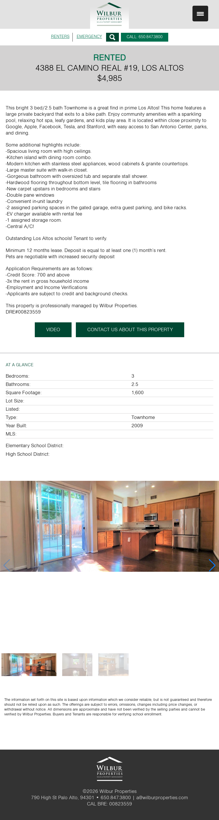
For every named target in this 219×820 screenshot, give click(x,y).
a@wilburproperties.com (162, 797)
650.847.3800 (116, 797)
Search (112, 37)
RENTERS (60, 36)
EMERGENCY (89, 36)
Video (53, 329)
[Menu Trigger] (200, 13)
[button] (212, 565)
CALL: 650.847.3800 (145, 37)
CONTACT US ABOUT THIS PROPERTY (130, 329)
